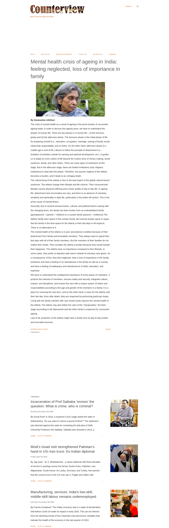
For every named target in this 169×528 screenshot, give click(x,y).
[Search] (128, 6)
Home (32, 54)
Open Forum (45, 54)
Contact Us (83, 54)
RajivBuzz (112, 54)
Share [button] (107, 329)
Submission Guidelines (64, 54)
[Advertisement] (84, 35)
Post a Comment (45, 436)
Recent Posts (98, 54)
